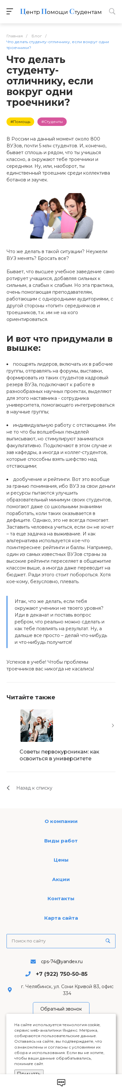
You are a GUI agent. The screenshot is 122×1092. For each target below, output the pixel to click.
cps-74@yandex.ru (62, 961)
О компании (61, 821)
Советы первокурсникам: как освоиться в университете (59, 755)
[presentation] (112, 725)
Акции (61, 879)
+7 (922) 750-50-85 (62, 974)
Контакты (61, 898)
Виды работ (61, 841)
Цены (61, 860)
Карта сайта (61, 918)
